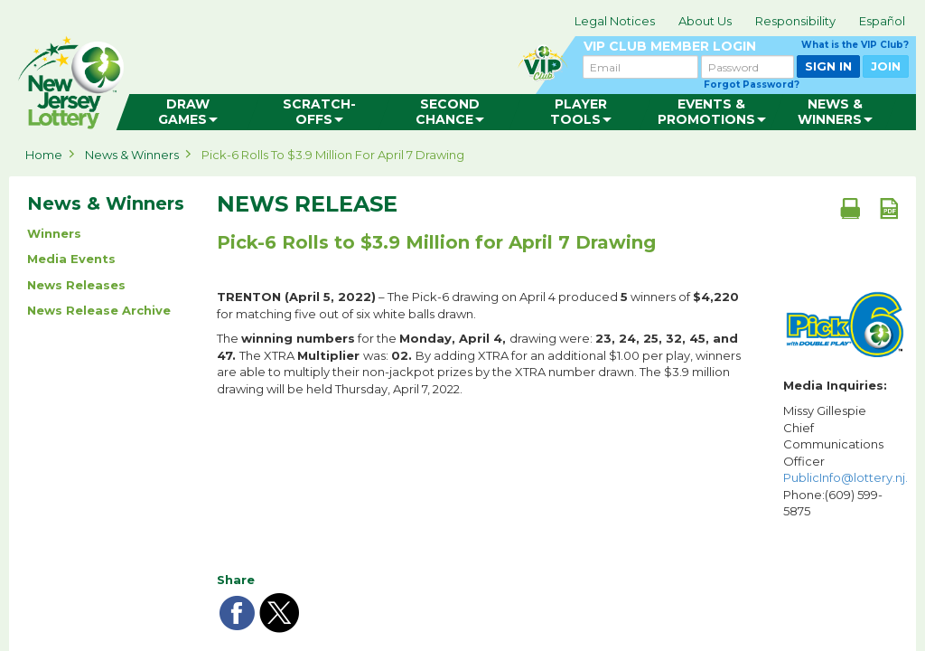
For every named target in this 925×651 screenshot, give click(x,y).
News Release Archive (99, 310)
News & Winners (132, 154)
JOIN (886, 66)
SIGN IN (828, 66)
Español (882, 21)
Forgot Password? (751, 84)
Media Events (71, 258)
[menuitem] (188, 112)
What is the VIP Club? (855, 45)
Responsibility (795, 21)
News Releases (76, 285)
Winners (54, 233)
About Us (705, 21)
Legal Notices (615, 21)
